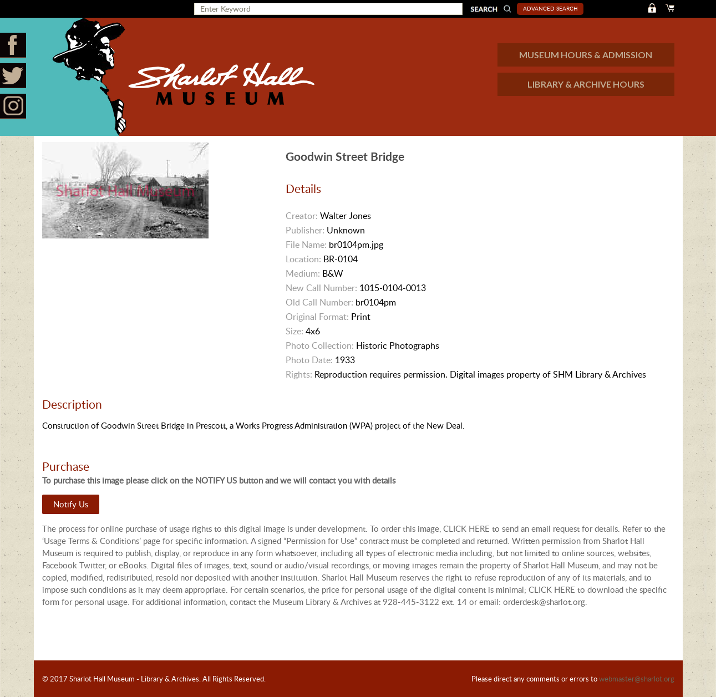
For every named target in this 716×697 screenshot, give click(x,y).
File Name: (306, 244)
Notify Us (70, 504)
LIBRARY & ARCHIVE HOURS (585, 84)
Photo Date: (309, 360)
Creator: (302, 216)
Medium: (303, 273)
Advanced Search (550, 8)
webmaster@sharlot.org (636, 679)
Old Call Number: (319, 302)
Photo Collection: (320, 345)
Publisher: (305, 230)
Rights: (299, 374)
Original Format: (317, 317)
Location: (303, 259)
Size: (294, 331)
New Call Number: (321, 288)
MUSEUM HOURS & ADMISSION (585, 54)
